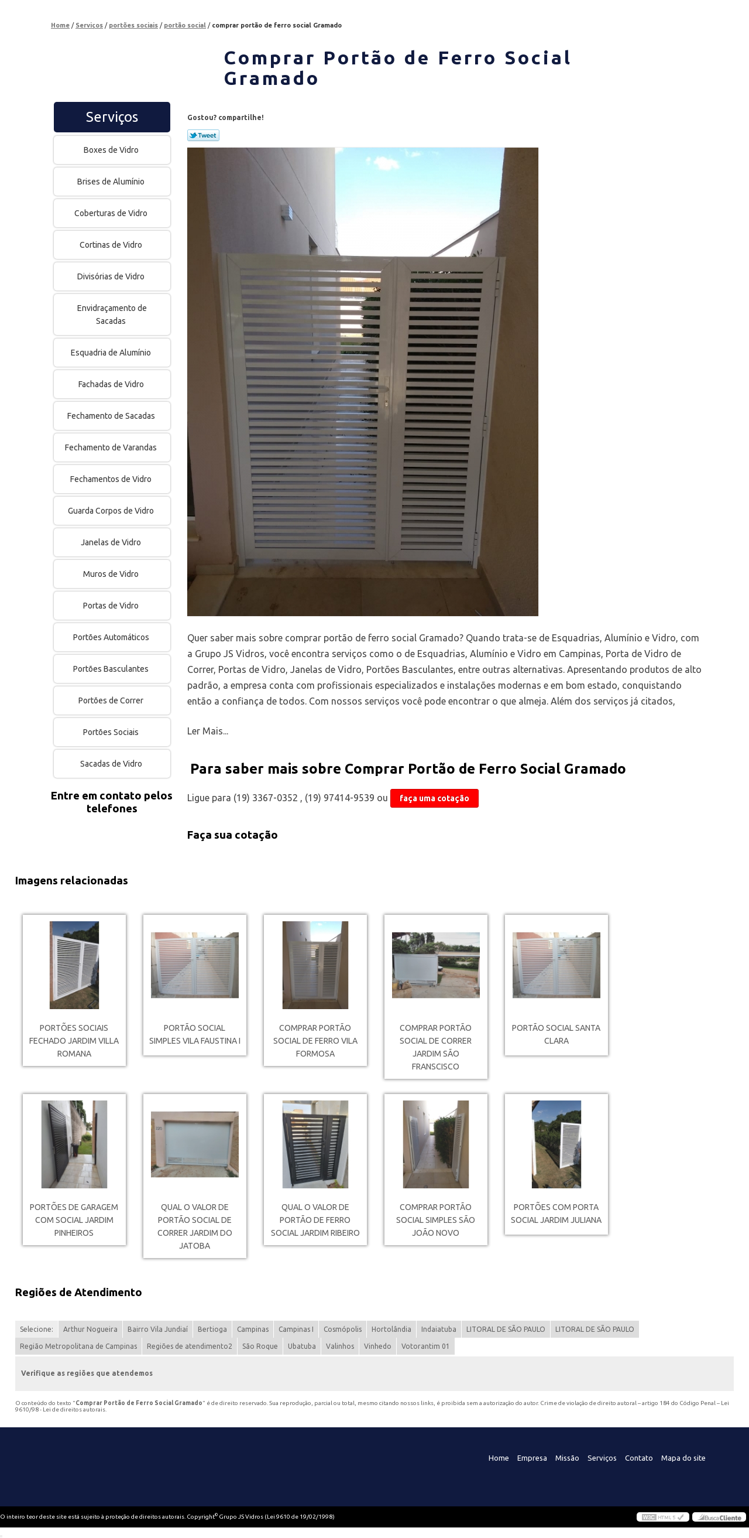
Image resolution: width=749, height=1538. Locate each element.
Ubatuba (302, 1346)
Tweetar (203, 135)
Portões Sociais (111, 732)
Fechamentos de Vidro (111, 479)
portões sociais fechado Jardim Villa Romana (74, 1040)
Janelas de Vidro (112, 542)
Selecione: (36, 1329)
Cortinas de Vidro (112, 245)
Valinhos (340, 1346)
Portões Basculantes (111, 669)
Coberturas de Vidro (111, 213)
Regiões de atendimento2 (189, 1346)
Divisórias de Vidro (111, 276)
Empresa (532, 1458)
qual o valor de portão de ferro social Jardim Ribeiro (315, 1220)
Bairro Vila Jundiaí (158, 1329)
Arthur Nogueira (90, 1329)
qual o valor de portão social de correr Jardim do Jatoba (194, 1226)
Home (499, 1458)
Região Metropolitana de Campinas (78, 1346)
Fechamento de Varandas (112, 447)
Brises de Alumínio (111, 181)
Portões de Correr (111, 700)
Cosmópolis (343, 1329)
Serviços (112, 117)
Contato (639, 1458)
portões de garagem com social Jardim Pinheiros (74, 1220)
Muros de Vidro (111, 574)
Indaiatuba (438, 1329)
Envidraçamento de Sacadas (112, 314)
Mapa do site (683, 1458)
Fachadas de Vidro (112, 384)
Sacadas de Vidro (112, 763)
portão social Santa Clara (556, 1034)
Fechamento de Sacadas (112, 416)
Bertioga (212, 1329)
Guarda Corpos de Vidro (112, 510)
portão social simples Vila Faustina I (194, 1034)
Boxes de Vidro (112, 150)
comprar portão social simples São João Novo (435, 1220)
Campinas (253, 1329)
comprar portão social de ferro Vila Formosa (315, 1040)
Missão (567, 1458)
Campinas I (296, 1329)
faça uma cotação (434, 798)
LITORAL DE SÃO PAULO (505, 1329)
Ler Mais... (207, 731)
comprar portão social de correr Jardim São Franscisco (436, 1047)
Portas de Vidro (111, 605)
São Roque (260, 1346)
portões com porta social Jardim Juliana (556, 1213)
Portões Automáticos (112, 637)
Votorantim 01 (425, 1346)
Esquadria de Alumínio (112, 352)
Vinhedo (377, 1346)
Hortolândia (391, 1329)
